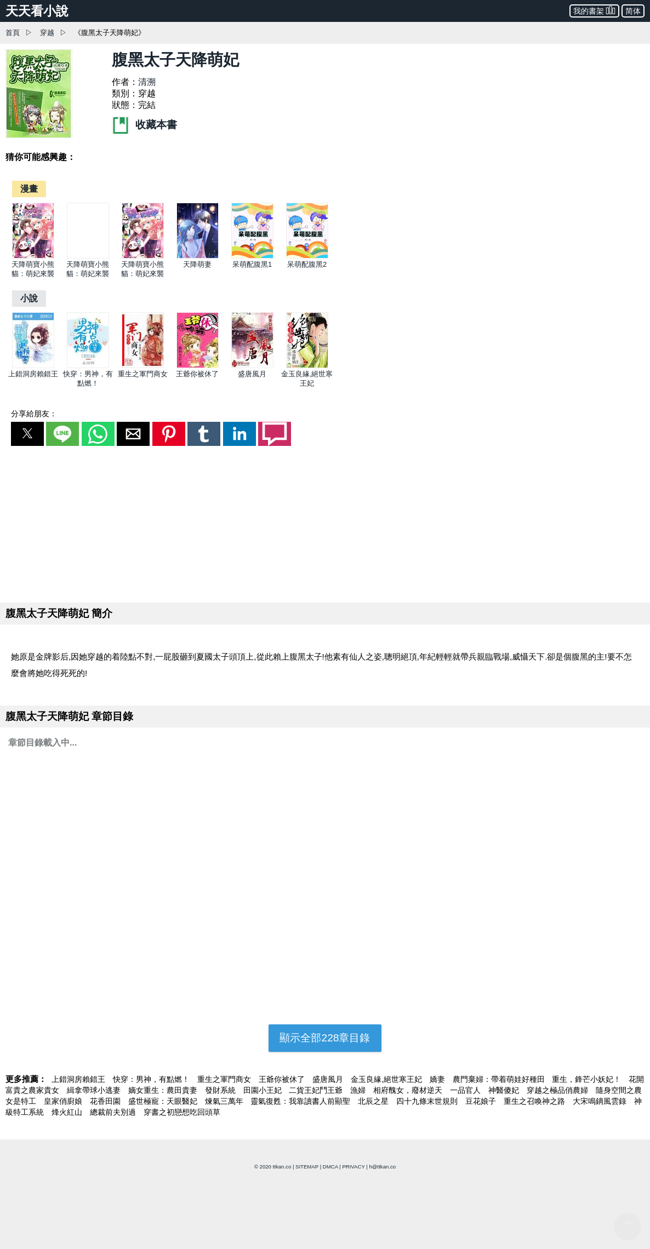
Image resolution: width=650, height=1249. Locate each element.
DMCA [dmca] (330, 1167)
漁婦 (359, 1090)
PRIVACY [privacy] (353, 1167)
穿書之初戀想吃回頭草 (182, 1112)
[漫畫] (29, 188)
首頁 (12, 32)
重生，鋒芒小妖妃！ (587, 1079)
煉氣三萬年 (225, 1101)
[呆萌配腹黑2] (307, 256)
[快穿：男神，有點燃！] (88, 366)
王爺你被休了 (197, 374)
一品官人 (466, 1090)
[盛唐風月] (252, 366)
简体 (633, 11)
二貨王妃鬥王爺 (317, 1090)
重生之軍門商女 (143, 374)
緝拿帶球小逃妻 (95, 1090)
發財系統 (221, 1090)
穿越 (47, 32)
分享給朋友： (34, 413)
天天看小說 (37, 11)
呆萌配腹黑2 (307, 264)
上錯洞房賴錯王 (33, 374)
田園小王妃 (263, 1090)
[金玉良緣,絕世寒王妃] (307, 366)
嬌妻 (438, 1079)
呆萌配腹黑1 (252, 264)
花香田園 (106, 1101)
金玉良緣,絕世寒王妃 (387, 1079)
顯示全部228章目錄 (325, 1038)
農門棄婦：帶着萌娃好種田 (500, 1079)
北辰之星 (374, 1101)
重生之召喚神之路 (535, 1101)
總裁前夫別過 (114, 1112)
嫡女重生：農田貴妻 (163, 1090)
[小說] (29, 298)
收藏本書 (144, 124)
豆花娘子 (481, 1101)
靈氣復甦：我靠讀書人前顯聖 (301, 1101)
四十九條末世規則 (428, 1101)
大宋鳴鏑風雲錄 (601, 1101)
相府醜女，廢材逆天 (408, 1090)
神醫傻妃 (504, 1090)
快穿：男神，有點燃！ (152, 1079)
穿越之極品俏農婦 (558, 1090)
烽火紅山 (68, 1112)
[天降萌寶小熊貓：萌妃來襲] (33, 256)
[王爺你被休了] (197, 366)
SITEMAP (306, 1167)
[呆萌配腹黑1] (252, 256)
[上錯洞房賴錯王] (33, 366)
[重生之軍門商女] (143, 366)
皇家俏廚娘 (64, 1101)
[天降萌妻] (197, 256)
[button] (27, 434)
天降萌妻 (197, 264)
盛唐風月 (252, 374)
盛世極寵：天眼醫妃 (163, 1101)
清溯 (147, 82)
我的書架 (594, 10)
